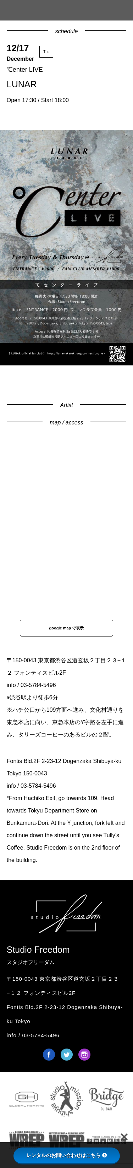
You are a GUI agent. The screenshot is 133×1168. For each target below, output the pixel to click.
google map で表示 (66, 628)
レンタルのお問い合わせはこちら (66, 1155)
